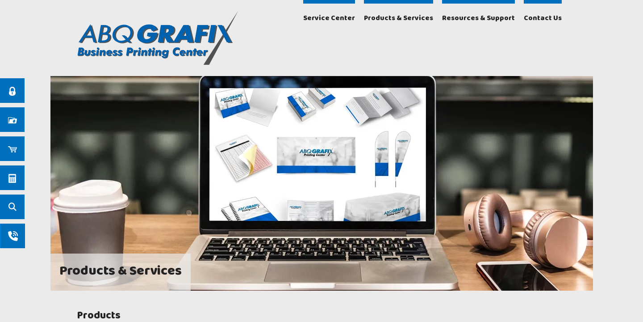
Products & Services (398, 18)
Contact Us (543, 18)
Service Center (329, 18)
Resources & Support (478, 18)
